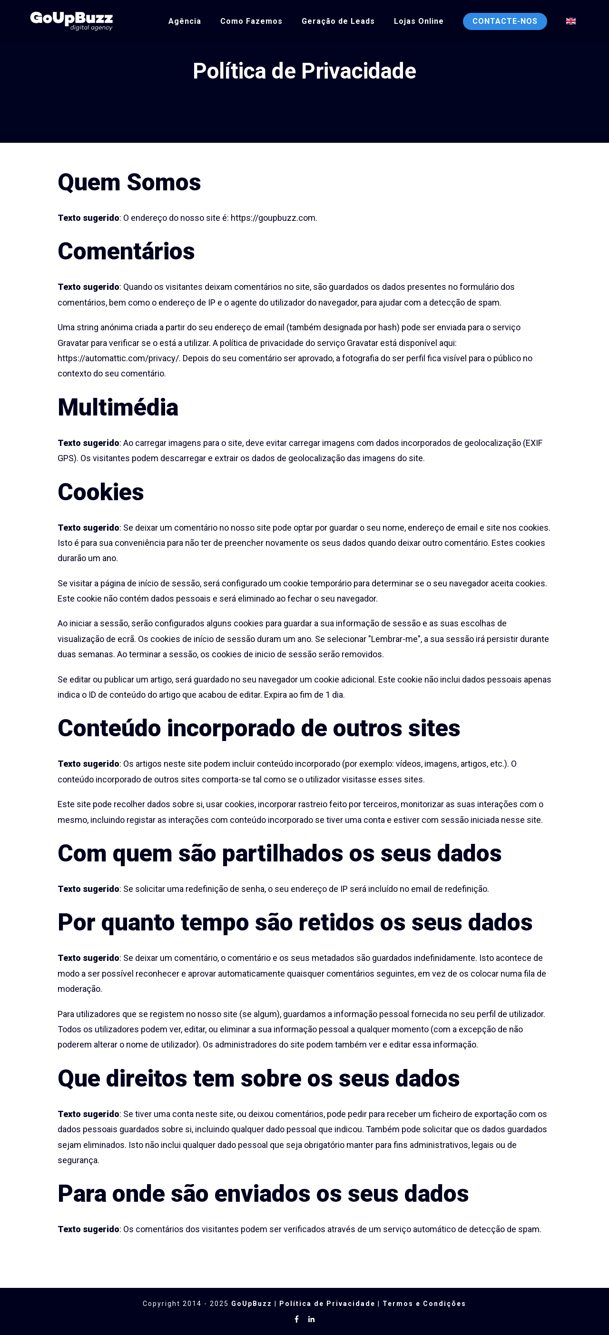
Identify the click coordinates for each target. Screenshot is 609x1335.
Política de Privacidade (327, 1303)
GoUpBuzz (251, 1303)
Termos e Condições (424, 1303)
